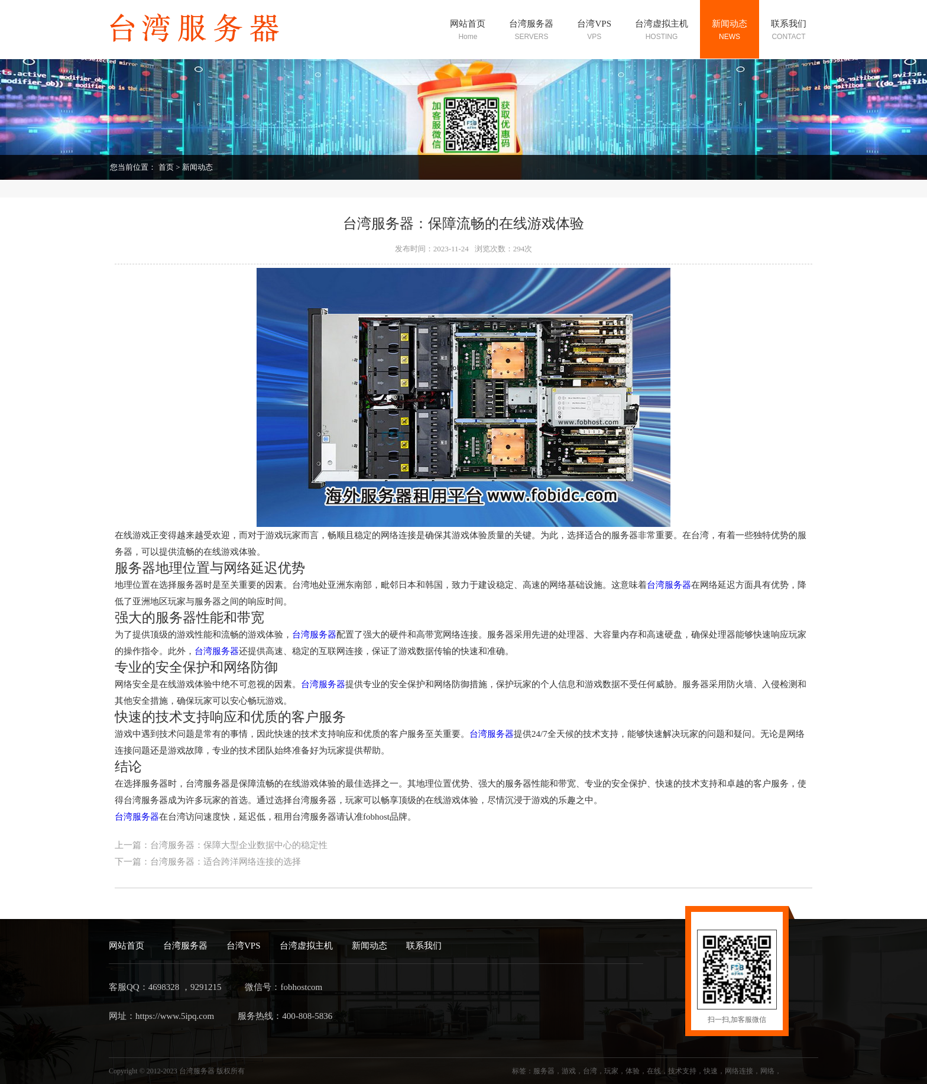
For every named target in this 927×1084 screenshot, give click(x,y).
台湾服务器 (669, 585)
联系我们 (424, 945)
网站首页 (126, 945)
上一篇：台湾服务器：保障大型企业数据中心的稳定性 (221, 845)
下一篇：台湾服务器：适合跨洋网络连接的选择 (208, 861)
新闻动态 (197, 167)
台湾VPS (243, 945)
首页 (166, 167)
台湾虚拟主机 (306, 945)
